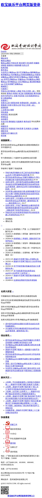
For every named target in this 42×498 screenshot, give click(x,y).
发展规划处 (28, 93)
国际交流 (4, 131)
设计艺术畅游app (23, 72)
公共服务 (35, 129)
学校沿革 (14, 63)
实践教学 (19, 121)
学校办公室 (5, 91)
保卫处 (21, 93)
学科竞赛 (19, 129)
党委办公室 (5, 103)
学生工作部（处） (29, 91)
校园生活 (4, 126)
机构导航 (4, 68)
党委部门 (4, 100)
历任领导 (29, 63)
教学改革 (27, 121)
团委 (12, 110)
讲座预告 (9, 219)
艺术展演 (27, 129)
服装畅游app (35, 72)
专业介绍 (4, 121)
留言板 (3, 136)
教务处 (13, 91)
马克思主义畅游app (8, 72)
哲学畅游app (12, 82)
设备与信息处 (19, 96)
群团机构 (4, 107)
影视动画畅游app (28, 75)
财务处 (9, 93)
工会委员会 (5, 110)
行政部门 (4, 89)
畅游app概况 (6, 61)
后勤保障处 (7, 98)
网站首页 (4, 58)
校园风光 (10, 65)
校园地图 (18, 65)
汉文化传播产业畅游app (13, 84)
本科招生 (4, 114)
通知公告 (9, 221)
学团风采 (12, 129)
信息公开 (25, 65)
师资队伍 (4, 117)
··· (11, 140)
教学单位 (4, 70)
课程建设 (12, 121)
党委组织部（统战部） (29, 103)
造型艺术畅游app (10, 79)
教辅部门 (4, 86)
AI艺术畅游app (23, 82)
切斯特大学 (5, 133)
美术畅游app (16, 75)
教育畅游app (6, 75)
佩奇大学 (13, 133)
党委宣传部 (14, 103)
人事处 (19, 91)
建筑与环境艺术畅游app (18, 77)
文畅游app (22, 79)
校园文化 (4, 129)
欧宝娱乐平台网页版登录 (20, 5)
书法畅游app (31, 79)
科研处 (15, 93)
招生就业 (4, 112)
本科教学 (4, 119)
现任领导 (22, 63)
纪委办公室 (16, 105)
